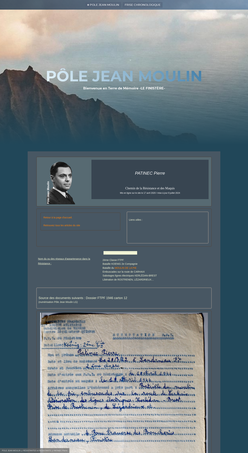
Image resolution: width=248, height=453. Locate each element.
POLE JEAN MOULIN (104, 4)
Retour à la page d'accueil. (57, 217)
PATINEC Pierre (60, 451)
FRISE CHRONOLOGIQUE (143, 4)
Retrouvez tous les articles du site (61, 225)
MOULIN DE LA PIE (125, 267)
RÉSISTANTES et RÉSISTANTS (37, 451)
